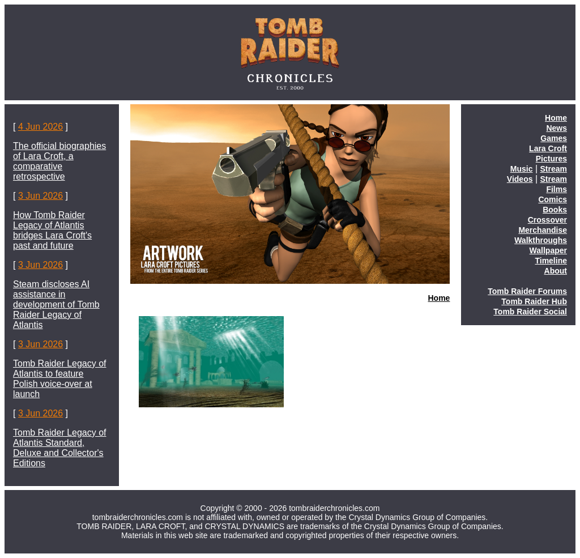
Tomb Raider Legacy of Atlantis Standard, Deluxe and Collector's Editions (59, 448)
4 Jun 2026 (40, 126)
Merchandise (542, 230)
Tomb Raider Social (530, 311)
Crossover (547, 219)
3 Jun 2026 (40, 196)
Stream (553, 168)
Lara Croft (548, 148)
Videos (520, 179)
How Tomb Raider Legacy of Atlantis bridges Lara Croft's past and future (52, 230)
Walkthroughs (540, 240)
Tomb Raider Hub (534, 301)
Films (556, 189)
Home (439, 298)
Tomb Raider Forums (527, 291)
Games (553, 138)
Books (555, 209)
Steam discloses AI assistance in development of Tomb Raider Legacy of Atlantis (56, 304)
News (556, 128)
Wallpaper (548, 250)
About (555, 270)
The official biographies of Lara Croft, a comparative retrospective (59, 161)
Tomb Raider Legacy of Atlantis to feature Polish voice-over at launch (59, 379)
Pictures (551, 158)
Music (521, 168)
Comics (552, 199)
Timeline (551, 260)
